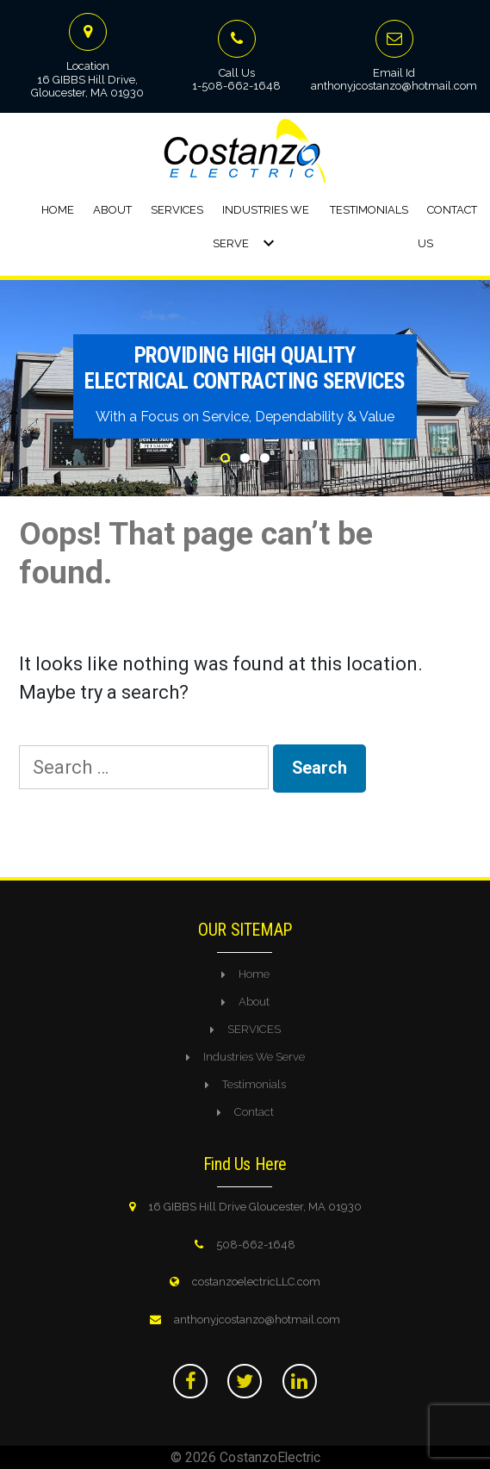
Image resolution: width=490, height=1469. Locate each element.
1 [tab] (225, 458)
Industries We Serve (254, 1056)
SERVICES (254, 1029)
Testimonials (369, 209)
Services (177, 209)
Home (57, 209)
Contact (254, 1111)
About (112, 209)
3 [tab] (265, 458)
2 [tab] (245, 458)
